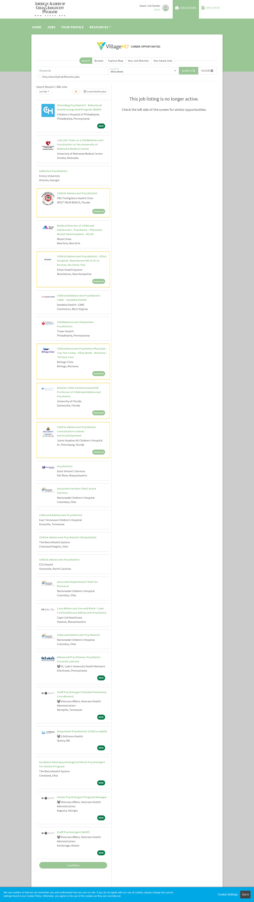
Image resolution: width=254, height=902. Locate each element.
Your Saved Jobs (162, 60)
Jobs (51, 27)
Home (36, 27)
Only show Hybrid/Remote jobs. (61, 76)
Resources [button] (99, 27)
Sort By (43, 91)
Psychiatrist (64, 466)
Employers (211, 8)
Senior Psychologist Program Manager (82, 797)
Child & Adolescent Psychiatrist (77, 193)
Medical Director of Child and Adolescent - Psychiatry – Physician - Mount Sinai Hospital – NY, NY (80, 230)
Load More (73, 865)
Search (86, 60)
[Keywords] (73, 71)
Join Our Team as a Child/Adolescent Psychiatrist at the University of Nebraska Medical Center (80, 144)
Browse (98, 60)
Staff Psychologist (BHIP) (73, 832)
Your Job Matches (138, 60)
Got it (245, 894)
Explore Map (115, 60)
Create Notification (95, 91)
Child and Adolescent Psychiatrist (60, 515)
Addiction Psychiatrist (53, 171)
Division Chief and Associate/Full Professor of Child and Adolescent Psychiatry (79, 392)
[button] (207, 71)
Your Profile (72, 27)
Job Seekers (185, 8)
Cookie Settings (228, 894)
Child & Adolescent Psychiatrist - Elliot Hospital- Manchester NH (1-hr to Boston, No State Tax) (82, 260)
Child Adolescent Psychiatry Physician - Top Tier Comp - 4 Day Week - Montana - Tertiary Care (82, 353)
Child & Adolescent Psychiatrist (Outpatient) (67, 537)
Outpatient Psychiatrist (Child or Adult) (82, 731)
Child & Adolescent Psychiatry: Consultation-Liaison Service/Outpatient (76, 431)
